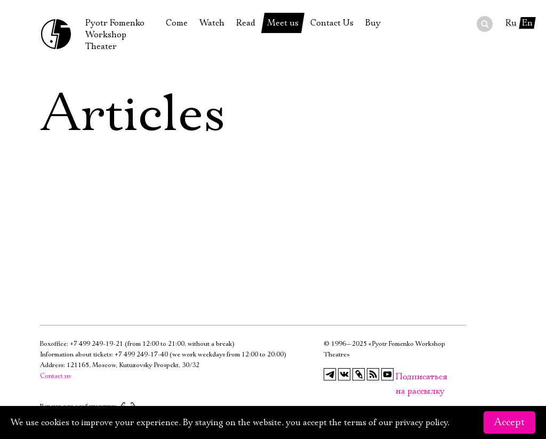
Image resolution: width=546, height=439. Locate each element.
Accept (509, 422)
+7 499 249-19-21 (96, 344)
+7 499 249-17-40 (141, 355)
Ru (511, 23)
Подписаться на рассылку (402, 377)
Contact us (55, 376)
